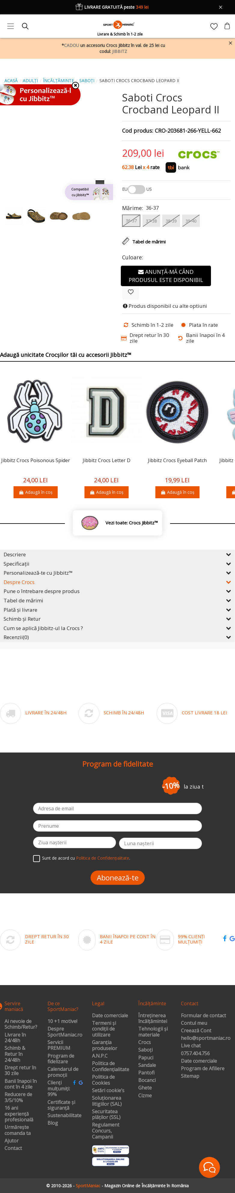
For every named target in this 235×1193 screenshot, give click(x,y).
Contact (13, 1148)
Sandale (147, 1065)
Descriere (117, 554)
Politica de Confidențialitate (102, 858)
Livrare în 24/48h (15, 1038)
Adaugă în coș (36, 492)
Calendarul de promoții (62, 1072)
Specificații (117, 563)
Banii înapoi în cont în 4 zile (21, 1084)
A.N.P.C (100, 1056)
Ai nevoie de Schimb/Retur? (21, 1024)
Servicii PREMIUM (58, 1045)
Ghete (145, 1088)
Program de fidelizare (60, 1059)
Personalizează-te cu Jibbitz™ (117, 572)
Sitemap (190, 1076)
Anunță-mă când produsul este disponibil (166, 275)
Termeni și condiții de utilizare (104, 1029)
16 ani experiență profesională (19, 1114)
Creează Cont (196, 1031)
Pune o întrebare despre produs (117, 591)
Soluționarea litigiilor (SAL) (107, 1101)
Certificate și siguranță (61, 1105)
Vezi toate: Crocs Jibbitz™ (131, 523)
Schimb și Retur (117, 618)
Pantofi (146, 1073)
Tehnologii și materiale (153, 1032)
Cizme (145, 1096)
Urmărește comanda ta (18, 1130)
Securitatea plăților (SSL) (106, 1114)
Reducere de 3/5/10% (18, 1097)
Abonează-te (118, 877)
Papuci (145, 1058)
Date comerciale (110, 1016)
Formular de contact (203, 1016)
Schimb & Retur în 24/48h (15, 1054)
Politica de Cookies (103, 1080)
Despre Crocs (117, 582)
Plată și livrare (117, 609)
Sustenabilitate (64, 1116)
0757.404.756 (195, 1054)
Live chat (191, 1046)
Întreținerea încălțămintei (152, 1019)
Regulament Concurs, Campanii (105, 1131)
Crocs (144, 1043)
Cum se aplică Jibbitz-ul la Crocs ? (117, 628)
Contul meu (194, 1023)
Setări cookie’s (108, 1091)
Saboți (145, 1050)
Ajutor (12, 1141)
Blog (52, 1123)
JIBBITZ (119, 51)
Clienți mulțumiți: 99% (58, 1089)
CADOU (71, 45)
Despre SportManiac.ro (64, 1032)
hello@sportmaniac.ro (205, 1038)
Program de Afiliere (202, 1069)
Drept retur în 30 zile (20, 1071)
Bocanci (147, 1080)
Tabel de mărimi (117, 600)
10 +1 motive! (62, 1021)
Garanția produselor (104, 1045)
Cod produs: (137, 131)
